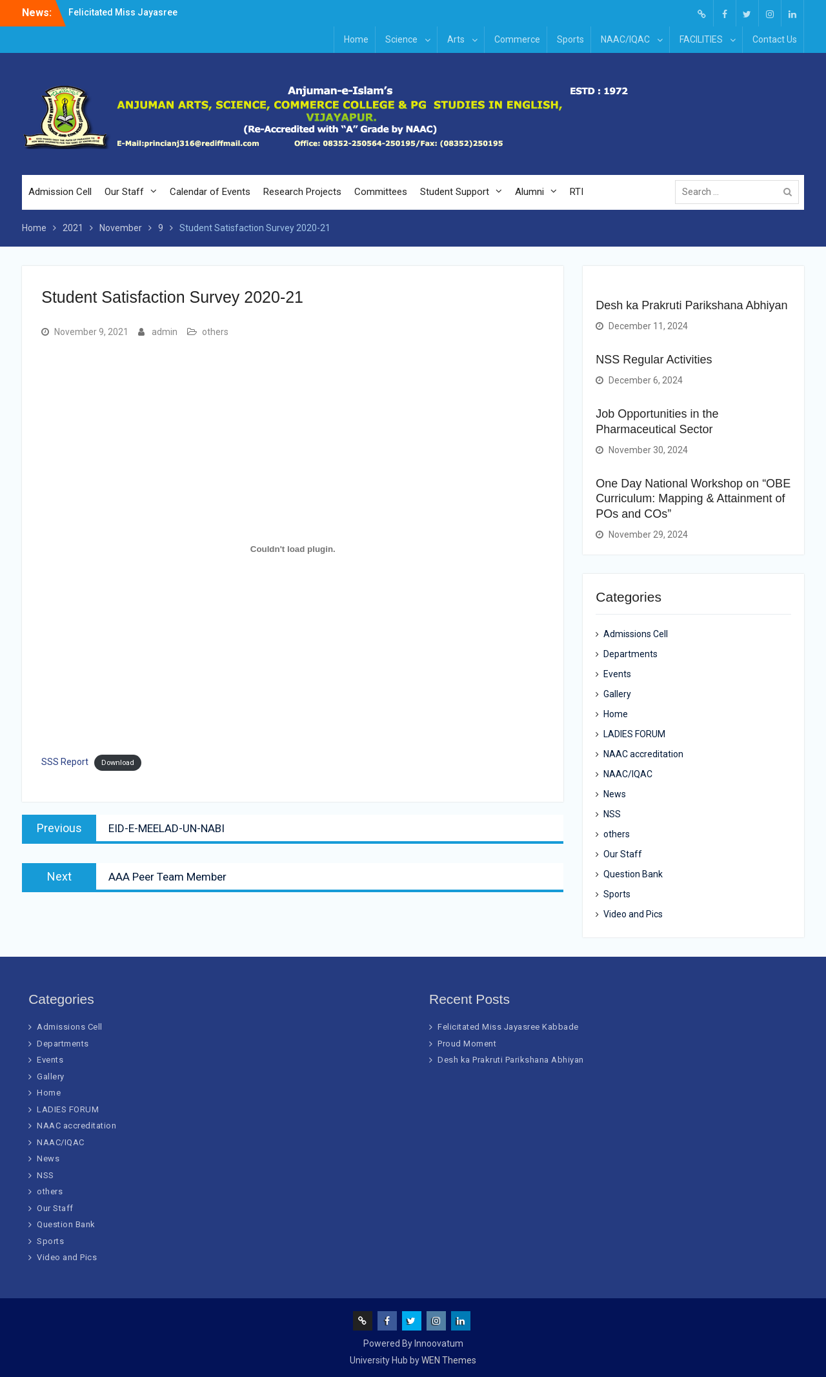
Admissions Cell (635, 634)
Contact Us (774, 39)
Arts (456, 39)
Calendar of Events (210, 192)
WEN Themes (448, 1360)
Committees (380, 192)
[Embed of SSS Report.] (292, 548)
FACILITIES (701, 39)
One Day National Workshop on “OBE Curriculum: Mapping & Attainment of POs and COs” (693, 498)
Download (117, 763)
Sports (570, 39)
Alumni (529, 192)
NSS (612, 814)
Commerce (517, 39)
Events (617, 674)
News (614, 794)
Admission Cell (60, 192)
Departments (630, 654)
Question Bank (633, 874)
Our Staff (124, 192)
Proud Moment (467, 1043)
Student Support (454, 192)
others (215, 332)
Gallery (617, 694)
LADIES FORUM (634, 734)
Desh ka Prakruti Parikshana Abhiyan (691, 305)
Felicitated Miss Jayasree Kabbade (508, 1027)
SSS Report (64, 762)
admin (164, 332)
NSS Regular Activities (654, 359)
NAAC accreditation (643, 754)
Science (401, 39)
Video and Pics (633, 914)
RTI (576, 192)
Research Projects (302, 192)
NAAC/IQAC (625, 39)
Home (356, 39)
